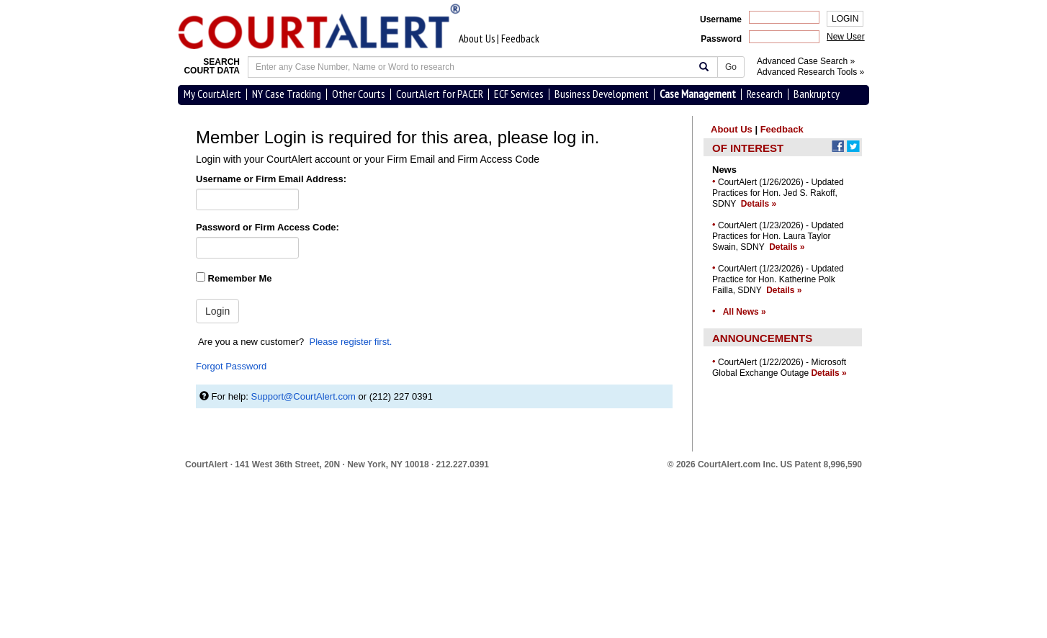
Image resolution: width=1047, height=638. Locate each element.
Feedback (520, 38)
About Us (477, 38)
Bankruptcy (817, 93)
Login (217, 311)
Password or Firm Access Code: (267, 227)
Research (765, 93)
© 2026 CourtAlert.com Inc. (765, 464)
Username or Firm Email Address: (271, 179)
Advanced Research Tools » (810, 72)
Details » (758, 204)
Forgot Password (231, 366)
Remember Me (233, 278)
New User (846, 37)
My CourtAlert (212, 93)
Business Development (601, 93)
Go (731, 67)
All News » (744, 312)
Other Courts (358, 93)
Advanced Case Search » (806, 61)
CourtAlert (206, 464)
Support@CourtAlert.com (303, 396)
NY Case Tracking (286, 93)
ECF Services (519, 93)
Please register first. (351, 341)
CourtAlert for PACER (439, 93)
